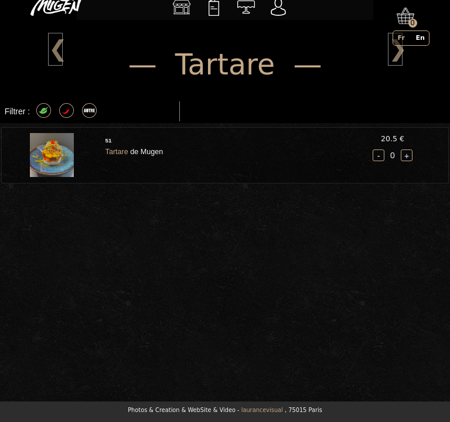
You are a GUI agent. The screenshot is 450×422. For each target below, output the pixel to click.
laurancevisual (262, 410)
